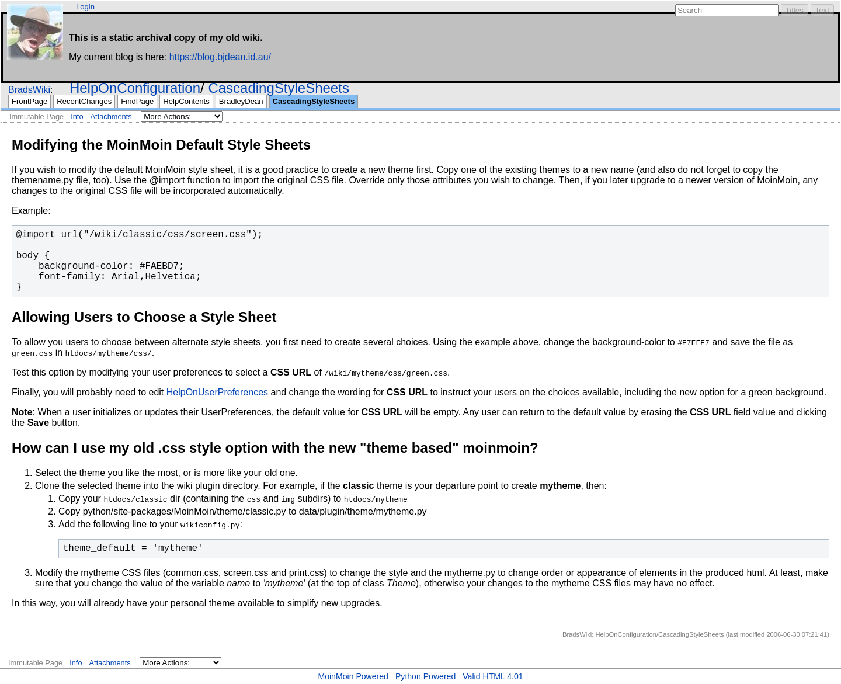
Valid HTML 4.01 (493, 676)
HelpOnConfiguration (134, 88)
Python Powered (425, 676)
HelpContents (186, 101)
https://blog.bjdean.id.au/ (220, 57)
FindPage (137, 101)
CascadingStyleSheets (278, 88)
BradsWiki (29, 90)
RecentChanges (84, 101)
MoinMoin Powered (353, 676)
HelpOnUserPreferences (217, 392)
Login (85, 6)
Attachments (111, 116)
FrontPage (29, 101)
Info (77, 116)
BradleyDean (241, 101)
